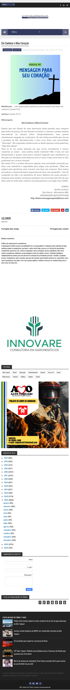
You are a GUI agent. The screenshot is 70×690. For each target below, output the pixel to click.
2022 (6, 493)
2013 (6, 461)
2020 (6, 486)
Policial (15, 377)
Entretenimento (33, 372)
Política (23, 377)
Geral (58, 372)
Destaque (7, 50)
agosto (6, 526)
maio (5, 516)
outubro (6, 533)
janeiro (6, 503)
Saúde (38, 377)
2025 (6, 544)
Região (31, 377)
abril (5, 513)
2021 (6, 489)
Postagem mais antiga (10, 229)
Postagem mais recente (59, 229)
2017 (6, 475)
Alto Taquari (6, 372)
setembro (7, 530)
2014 (6, 465)
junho (5, 520)
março (6, 509)
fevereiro (7, 506)
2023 (6, 496)
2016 (6, 472)
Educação (22, 372)
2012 (6, 458)
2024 (6, 500)
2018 (6, 479)
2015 (6, 468)
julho (5, 523)
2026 (6, 547)
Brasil (14, 372)
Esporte (43, 372)
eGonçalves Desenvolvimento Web (42, 687)
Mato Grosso (6, 377)
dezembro (7, 540)
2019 (6, 482)
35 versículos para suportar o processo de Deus (31, 641)
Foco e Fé (16, 50)
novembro (7, 536)
